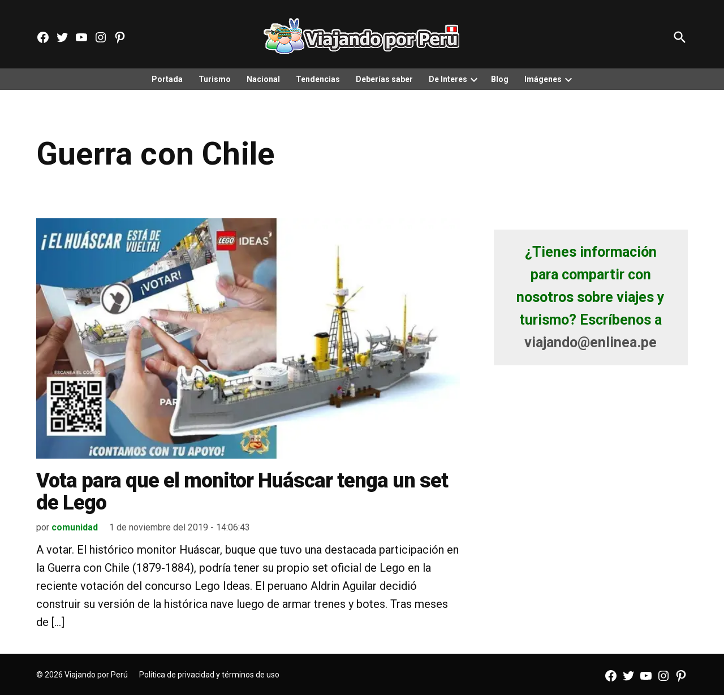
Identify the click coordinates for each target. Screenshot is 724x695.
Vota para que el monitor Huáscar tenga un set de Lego (242, 492)
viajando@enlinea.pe (590, 342)
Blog (499, 79)
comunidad (74, 527)
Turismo (215, 79)
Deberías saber (384, 79)
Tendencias (318, 79)
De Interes (448, 79)
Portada (167, 79)
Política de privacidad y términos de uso (209, 674)
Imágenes (543, 79)
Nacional (263, 79)
